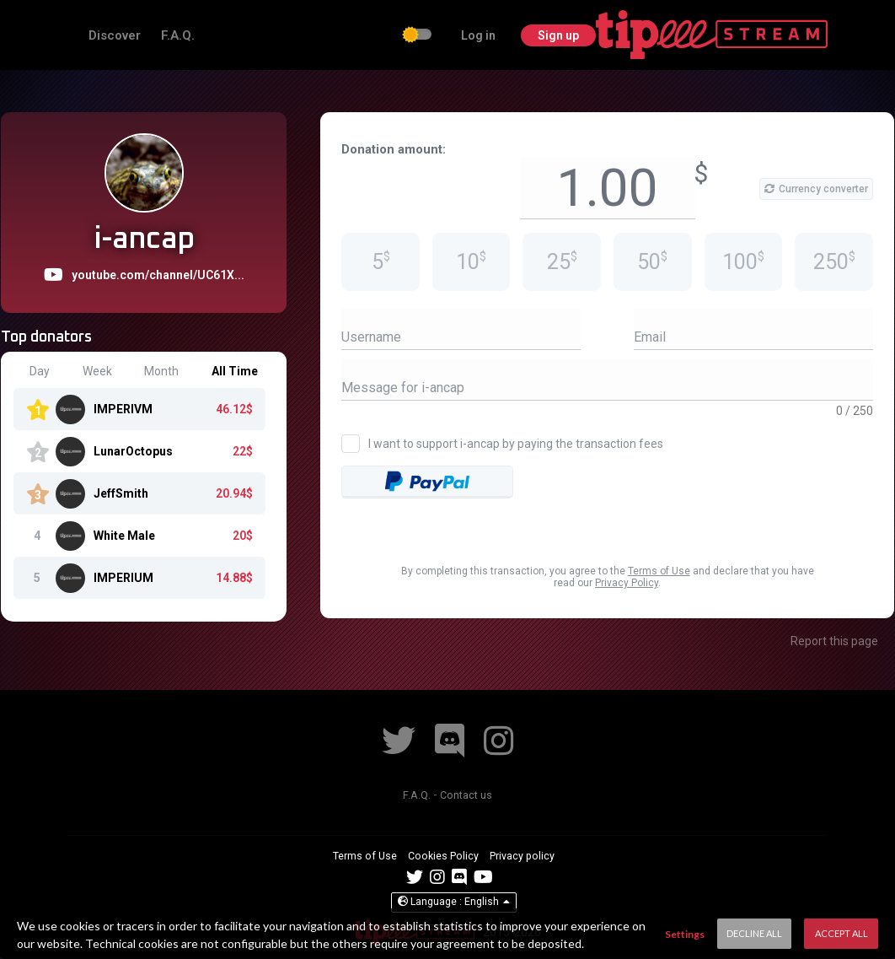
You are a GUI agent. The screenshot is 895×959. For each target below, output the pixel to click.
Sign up (789, 35)
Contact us (467, 794)
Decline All (754, 933)
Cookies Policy (444, 855)
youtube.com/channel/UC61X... (158, 275)
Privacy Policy (626, 583)
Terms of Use (659, 571)
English (454, 902)
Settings (685, 934)
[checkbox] (646, 36)
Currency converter (816, 189)
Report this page (834, 641)
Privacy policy (528, 855)
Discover (207, 35)
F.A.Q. (269, 35)
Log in (707, 35)
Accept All (841, 933)
